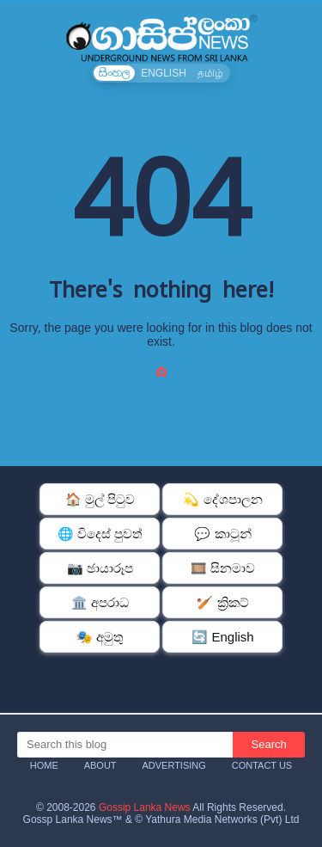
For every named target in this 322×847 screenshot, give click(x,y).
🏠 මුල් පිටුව (100, 499)
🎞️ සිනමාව (223, 568)
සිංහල (114, 73)
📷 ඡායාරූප (100, 568)
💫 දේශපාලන (222, 499)
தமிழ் (210, 73)
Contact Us (262, 765)
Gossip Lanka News (145, 807)
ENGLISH (163, 73)
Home (44, 765)
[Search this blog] (125, 745)
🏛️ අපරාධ (100, 602)
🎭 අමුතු (100, 636)
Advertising (173, 765)
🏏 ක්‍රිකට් (222, 602)
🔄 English (222, 636)
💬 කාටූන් (222, 533)
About (100, 765)
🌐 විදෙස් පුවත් (100, 533)
